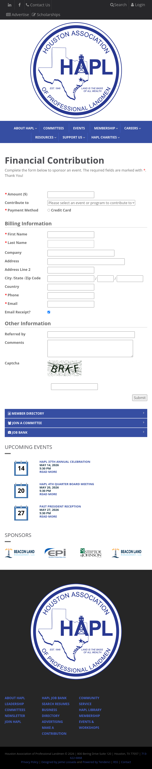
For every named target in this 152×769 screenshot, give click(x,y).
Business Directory (51, 713)
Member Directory (26, 413)
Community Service (89, 701)
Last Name (16, 242)
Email (11, 303)
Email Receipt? (17, 312)
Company (13, 252)
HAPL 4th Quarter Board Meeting (67, 484)
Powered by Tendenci (96, 762)
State (18, 278)
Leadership (14, 704)
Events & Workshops (89, 725)
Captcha (12, 363)
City (8, 278)
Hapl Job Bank (54, 698)
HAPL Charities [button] (104, 137)
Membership (89, 716)
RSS (115, 762)
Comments (14, 342)
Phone (12, 295)
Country (12, 286)
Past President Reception (60, 506)
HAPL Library (90, 710)
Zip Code (33, 278)
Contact (126, 762)
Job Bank (18, 432)
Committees (53, 128)
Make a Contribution (54, 730)
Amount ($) (16, 194)
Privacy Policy (29, 762)
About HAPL (15, 698)
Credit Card (59, 210)
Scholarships (46, 14)
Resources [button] (44, 137)
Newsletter (15, 716)
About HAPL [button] (24, 128)
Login (138, 4)
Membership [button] (104, 128)
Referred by (15, 334)
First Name (16, 234)
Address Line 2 (17, 269)
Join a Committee (25, 423)
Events (79, 128)
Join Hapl (13, 722)
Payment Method (21, 210)
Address (12, 261)
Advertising (52, 722)
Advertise (17, 14)
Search (118, 4)
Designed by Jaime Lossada (58, 762)
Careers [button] (131, 128)
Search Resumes (55, 704)
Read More (48, 472)
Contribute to (17, 202)
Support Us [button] (72, 137)
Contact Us (38, 4)
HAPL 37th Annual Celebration (65, 462)
